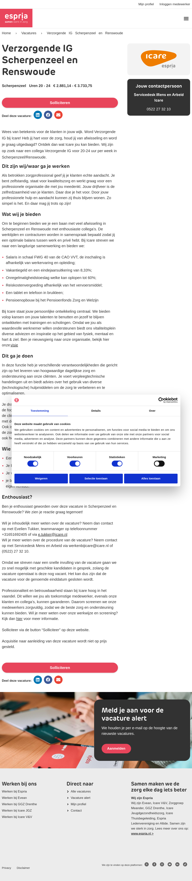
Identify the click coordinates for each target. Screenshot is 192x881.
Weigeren (41, 478)
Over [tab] (152, 410)
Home (6, 33)
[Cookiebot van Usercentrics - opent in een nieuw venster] (161, 400)
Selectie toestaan (96, 478)
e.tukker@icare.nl (52, 534)
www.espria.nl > (142, 833)
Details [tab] (96, 410)
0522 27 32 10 (159, 109)
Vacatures (28, 33)
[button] (186, 18)
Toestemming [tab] (40, 410)
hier (19, 619)
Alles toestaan (150, 478)
